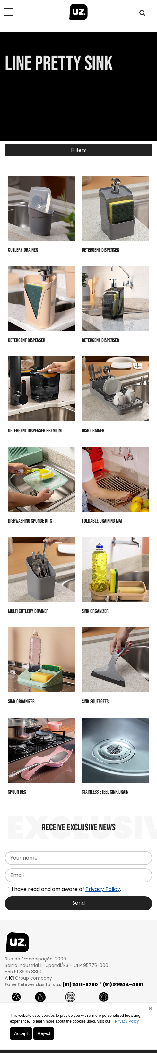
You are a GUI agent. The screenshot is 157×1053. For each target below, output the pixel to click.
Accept (21, 1033)
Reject (44, 1033)
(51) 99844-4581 (123, 984)
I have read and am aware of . (63, 889)
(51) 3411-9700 (80, 984)
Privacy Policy (102, 889)
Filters (78, 150)
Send (78, 903)
